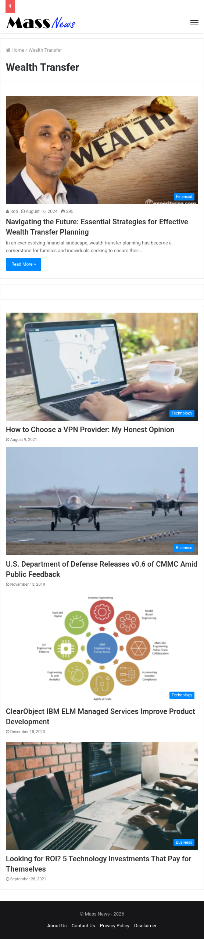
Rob (12, 211)
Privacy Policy (114, 925)
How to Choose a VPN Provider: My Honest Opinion (90, 429)
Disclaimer (145, 925)
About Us (57, 925)
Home (15, 50)
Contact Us (83, 925)
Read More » (23, 264)
